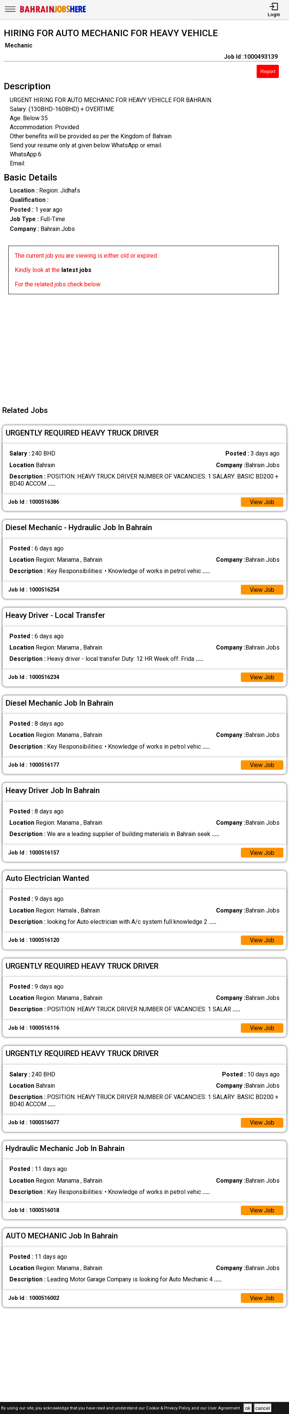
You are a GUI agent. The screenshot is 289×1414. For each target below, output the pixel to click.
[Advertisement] (146, 347)
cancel (263, 1408)
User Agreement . (225, 1408)
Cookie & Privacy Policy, (169, 1408)
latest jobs (76, 270)
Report (267, 71)
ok (247, 1408)
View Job (261, 502)
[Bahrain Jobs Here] (53, 11)
